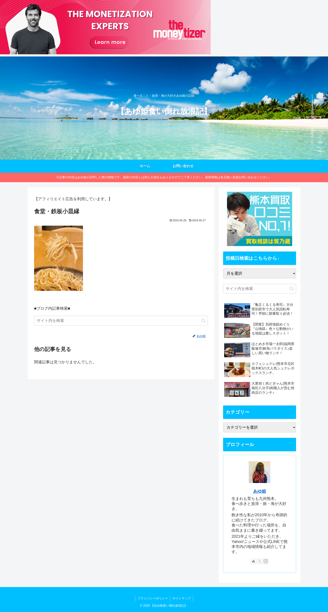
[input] (121, 321)
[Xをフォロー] (259, 561)
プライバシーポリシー (152, 598)
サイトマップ (181, 598)
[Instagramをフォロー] (265, 561)
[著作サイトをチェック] (253, 561)
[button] (203, 320)
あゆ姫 (259, 491)
